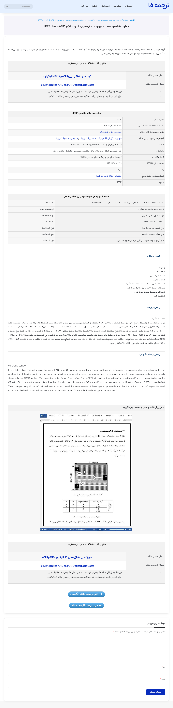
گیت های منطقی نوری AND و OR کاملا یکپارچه (67, 76)
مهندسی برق (116, 132)
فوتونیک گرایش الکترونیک (110, 138)
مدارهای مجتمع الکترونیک (66, 138)
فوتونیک (104, 132)
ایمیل (162, 679)
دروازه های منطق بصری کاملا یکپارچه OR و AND (67, 558)
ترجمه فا (129, 6)
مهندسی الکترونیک (88, 138)
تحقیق (94, 6)
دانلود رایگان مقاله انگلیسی (86, 594)
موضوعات (117, 6)
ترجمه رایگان (105, 6)
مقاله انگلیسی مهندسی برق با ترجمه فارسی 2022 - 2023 (109, 20)
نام (163, 667)
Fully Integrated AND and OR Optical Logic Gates (67, 85)
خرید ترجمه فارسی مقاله (86, 605)
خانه (132, 20)
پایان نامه (84, 6)
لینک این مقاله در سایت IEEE (109, 176)
